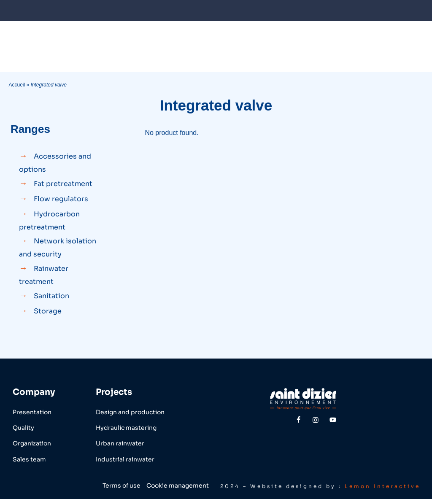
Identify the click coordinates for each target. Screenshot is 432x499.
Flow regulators (61, 198)
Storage (48, 311)
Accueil (16, 85)
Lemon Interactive (382, 486)
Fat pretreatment (63, 183)
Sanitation (51, 295)
